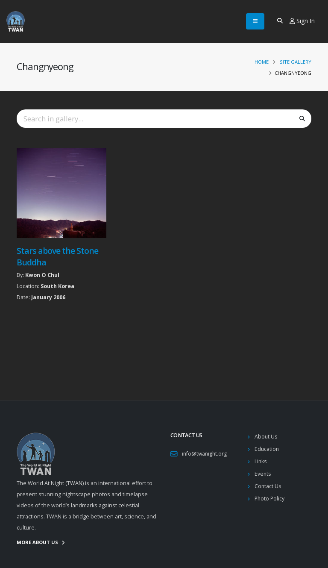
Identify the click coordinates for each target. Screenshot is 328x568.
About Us (266, 436)
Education (267, 449)
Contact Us (268, 486)
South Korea (57, 286)
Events (263, 473)
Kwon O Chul (42, 275)
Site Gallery (295, 62)
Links (261, 461)
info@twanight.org (205, 453)
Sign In (302, 21)
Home (262, 62)
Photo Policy (270, 498)
